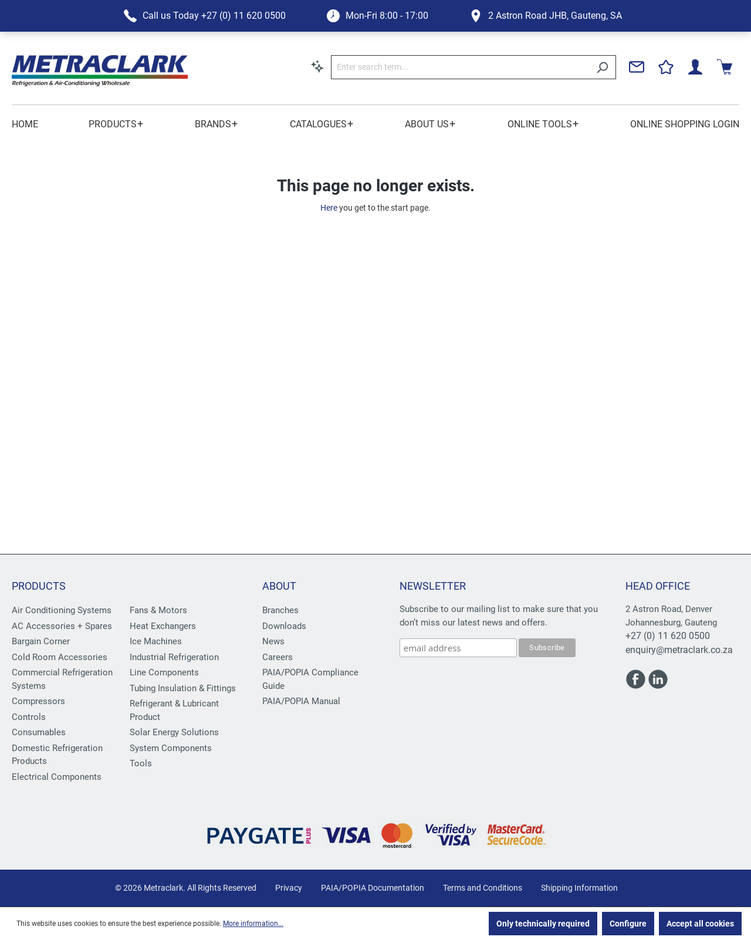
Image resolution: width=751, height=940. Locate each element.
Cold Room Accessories (59, 657)
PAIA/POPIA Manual (301, 701)
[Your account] (695, 67)
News (273, 641)
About (279, 586)
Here (328, 207)
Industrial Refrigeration (174, 657)
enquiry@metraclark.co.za (679, 649)
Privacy (288, 887)
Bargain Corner (41, 641)
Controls (29, 717)
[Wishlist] (666, 67)
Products (39, 586)
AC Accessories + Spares (62, 626)
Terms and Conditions (482, 887)
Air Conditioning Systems (61, 610)
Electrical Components (57, 777)
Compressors (38, 701)
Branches (280, 610)
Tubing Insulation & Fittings (183, 688)
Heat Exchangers (163, 626)
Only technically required (543, 923)
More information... (253, 923)
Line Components (164, 672)
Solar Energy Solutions (174, 732)
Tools (141, 763)
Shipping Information (579, 887)
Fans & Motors (158, 610)
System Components (171, 748)
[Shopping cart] (724, 67)
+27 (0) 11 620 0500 (667, 635)
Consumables (39, 732)
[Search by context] (317, 66)
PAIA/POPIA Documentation (372, 887)
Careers (277, 657)
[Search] (602, 67)
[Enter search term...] (460, 67)
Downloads (284, 626)
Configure (628, 923)
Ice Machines (156, 641)
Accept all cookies (700, 923)
